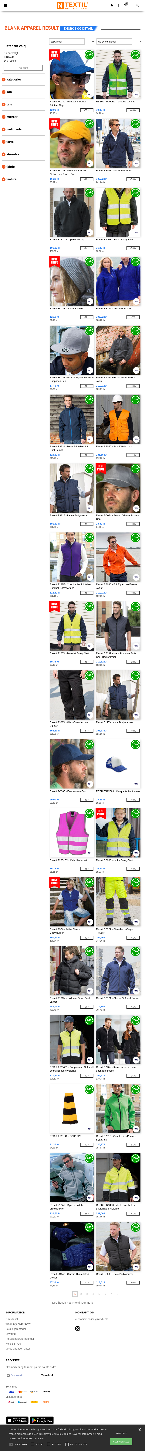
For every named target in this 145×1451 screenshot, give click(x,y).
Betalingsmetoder (15, 1328)
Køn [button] (9, 92)
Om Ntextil (11, 1319)
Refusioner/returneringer (19, 1338)
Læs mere (39, 1438)
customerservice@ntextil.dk (91, 1319)
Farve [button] (10, 141)
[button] (112, 5)
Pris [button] (9, 104)
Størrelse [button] (12, 154)
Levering (10, 1333)
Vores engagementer (17, 1348)
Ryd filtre (23, 68)
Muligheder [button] (14, 129)
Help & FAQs (13, 1343)
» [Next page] (117, 1294)
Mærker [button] (12, 116)
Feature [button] (11, 179)
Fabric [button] (10, 166)
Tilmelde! (47, 1375)
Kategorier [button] (13, 79)
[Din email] (22, 1375)
